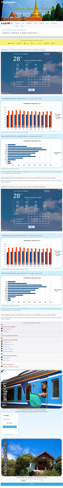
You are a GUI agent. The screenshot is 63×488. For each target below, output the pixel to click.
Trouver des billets (9, 426)
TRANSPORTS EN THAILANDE (9, 340)
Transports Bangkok (8, 351)
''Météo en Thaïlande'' (6, 182)
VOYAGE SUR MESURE (7, 364)
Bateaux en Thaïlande (8, 349)
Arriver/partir (11, 43)
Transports (17, 23)
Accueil (3, 30)
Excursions (41, 23)
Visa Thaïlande (6, 358)
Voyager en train (7, 342)
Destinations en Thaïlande (11, 30)
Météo (39, 43)
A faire (33, 43)
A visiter (35, 23)
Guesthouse (6, 331)
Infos (53, 43)
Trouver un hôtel (7, 329)
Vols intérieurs (6, 346)
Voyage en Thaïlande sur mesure (11, 366)
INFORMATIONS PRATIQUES (9, 355)
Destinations (29, 23)
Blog (22, 25)
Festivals (17, 25)
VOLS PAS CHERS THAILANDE (9, 335)
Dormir (19, 43)
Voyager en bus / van (8, 344)
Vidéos (47, 23)
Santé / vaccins (6, 360)
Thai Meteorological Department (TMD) (35, 171)
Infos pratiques (54, 23)
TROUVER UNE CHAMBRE (8, 326)
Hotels (23, 23)
